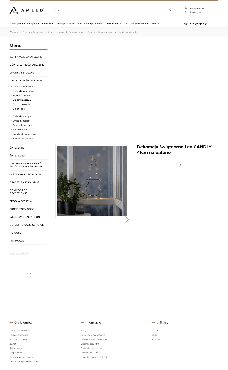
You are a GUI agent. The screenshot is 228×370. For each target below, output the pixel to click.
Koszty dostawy (18, 339)
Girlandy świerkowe (23, 91)
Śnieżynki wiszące (22, 125)
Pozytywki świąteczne (25, 134)
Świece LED (17, 155)
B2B (154, 334)
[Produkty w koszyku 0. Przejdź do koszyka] (198, 23)
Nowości (16, 232)
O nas (155, 330)
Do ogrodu (19, 108)
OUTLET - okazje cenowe (27, 224)
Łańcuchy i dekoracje (25, 174)
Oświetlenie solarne (24, 182)
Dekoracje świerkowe (24, 86)
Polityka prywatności (21, 357)
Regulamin (16, 352)
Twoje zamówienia (20, 330)
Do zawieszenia (22, 99)
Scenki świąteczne (23, 138)
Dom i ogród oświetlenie (18, 192)
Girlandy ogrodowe (91, 348)
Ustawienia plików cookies (24, 361)
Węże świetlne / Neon (25, 216)
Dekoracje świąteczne (26, 80)
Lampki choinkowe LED (94, 357)
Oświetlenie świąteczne (27, 64)
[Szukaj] (170, 10)
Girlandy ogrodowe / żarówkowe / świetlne (26, 165)
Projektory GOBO (22, 209)
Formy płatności (19, 334)
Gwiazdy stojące (22, 120)
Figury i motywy (22, 95)
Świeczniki (17, 147)
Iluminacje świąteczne (26, 56)
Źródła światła (21, 201)
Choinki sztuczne (22, 72)
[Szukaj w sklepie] (109, 10)
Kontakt (156, 339)
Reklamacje (16, 348)
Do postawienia (21, 104)
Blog (83, 330)
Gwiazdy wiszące (22, 116)
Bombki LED (20, 129)
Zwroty (13, 343)
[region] (136, 90)
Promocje (17, 240)
